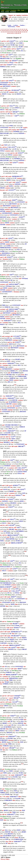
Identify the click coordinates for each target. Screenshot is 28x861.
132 (22, 781)
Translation (13, 10)
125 (24, 69)
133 (6, 805)
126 (15, 384)
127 (7, 511)
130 (26, 575)
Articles (7, 11)
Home (2, 11)
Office (18, 10)
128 (25, 551)
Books (22, 10)
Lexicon (8, 10)
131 (22, 763)
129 (9, 555)
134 (21, 823)
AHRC (3, 10)
